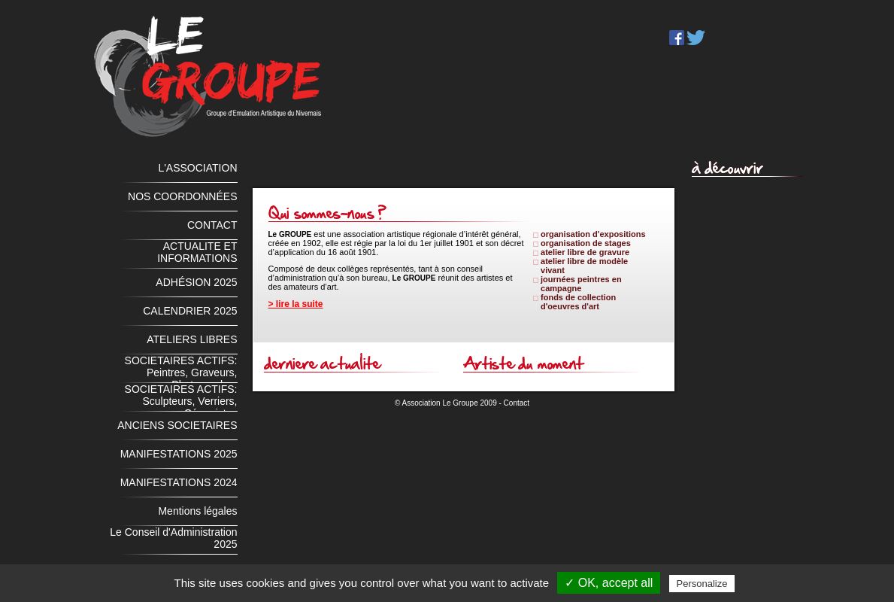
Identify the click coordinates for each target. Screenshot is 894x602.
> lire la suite (295, 304)
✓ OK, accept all (609, 582)
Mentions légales (197, 511)
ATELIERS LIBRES (192, 339)
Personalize (702, 583)
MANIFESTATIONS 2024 (179, 482)
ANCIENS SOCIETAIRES (177, 425)
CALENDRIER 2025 (190, 311)
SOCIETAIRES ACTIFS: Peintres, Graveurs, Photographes (181, 368)
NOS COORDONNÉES (182, 196)
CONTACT (212, 225)
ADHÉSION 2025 (196, 282)
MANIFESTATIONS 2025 (179, 454)
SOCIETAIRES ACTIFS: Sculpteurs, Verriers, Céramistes (181, 397)
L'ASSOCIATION (197, 168)
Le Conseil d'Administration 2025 (173, 538)
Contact (516, 403)
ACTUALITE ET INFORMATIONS (197, 252)
